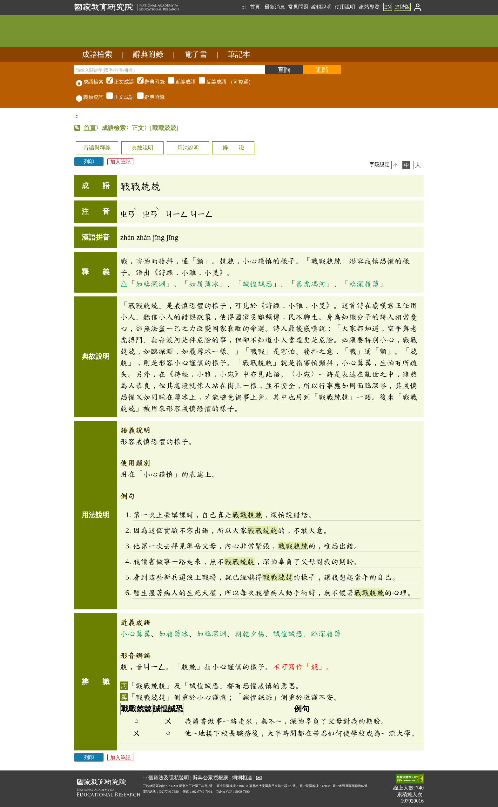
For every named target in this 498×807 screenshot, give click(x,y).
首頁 (255, 7)
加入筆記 (120, 161)
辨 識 (233, 148)
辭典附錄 (148, 54)
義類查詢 (90, 97)
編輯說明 (321, 7)
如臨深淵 (150, 284)
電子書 (195, 54)
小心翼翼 (135, 633)
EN (387, 7)
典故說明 (142, 148)
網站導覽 (369, 7)
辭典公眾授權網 (210, 777)
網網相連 (242, 777)
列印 (89, 161)
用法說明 (188, 148)
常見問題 (298, 7)
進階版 (402, 7)
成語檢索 (97, 54)
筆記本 (238, 54)
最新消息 (275, 7)
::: (243, 7)
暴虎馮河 (310, 284)
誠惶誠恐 (257, 284)
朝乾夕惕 (249, 633)
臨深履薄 (364, 284)
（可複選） (179, 82)
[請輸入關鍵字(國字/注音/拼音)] (169, 69)
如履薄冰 (204, 284)
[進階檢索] (322, 69)
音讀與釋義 (97, 148)
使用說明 (345, 7)
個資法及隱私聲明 (168, 777)
